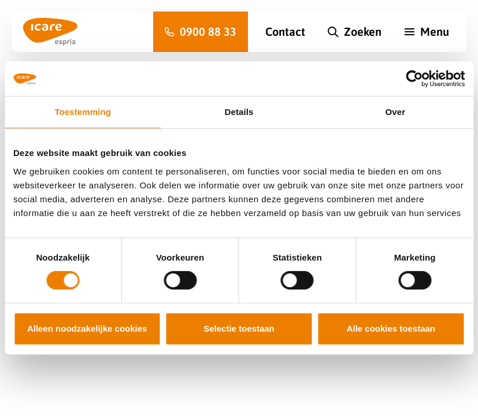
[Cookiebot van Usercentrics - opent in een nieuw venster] (414, 78)
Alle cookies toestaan (391, 328)
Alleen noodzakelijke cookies (87, 328)
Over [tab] (396, 112)
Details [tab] (239, 112)
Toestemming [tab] (82, 112)
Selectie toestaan (239, 328)
